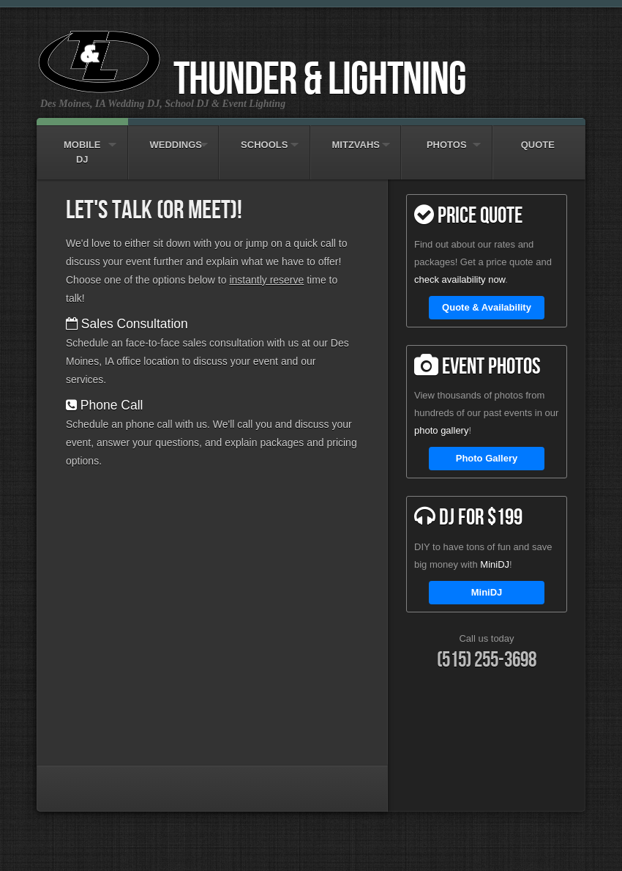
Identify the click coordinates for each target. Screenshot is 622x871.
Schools (264, 137)
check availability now (459, 279)
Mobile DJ (82, 145)
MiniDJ (494, 564)
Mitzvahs (356, 137)
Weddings (174, 137)
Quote (538, 137)
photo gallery (441, 430)
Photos (446, 137)
